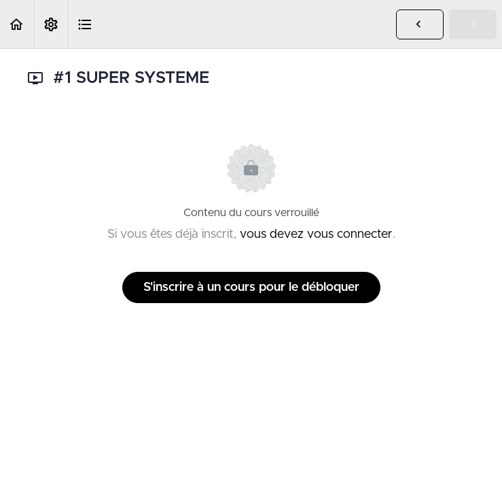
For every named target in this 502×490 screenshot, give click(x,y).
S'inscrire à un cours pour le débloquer (251, 287)
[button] (17, 24)
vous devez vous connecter (316, 234)
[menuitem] (51, 24)
